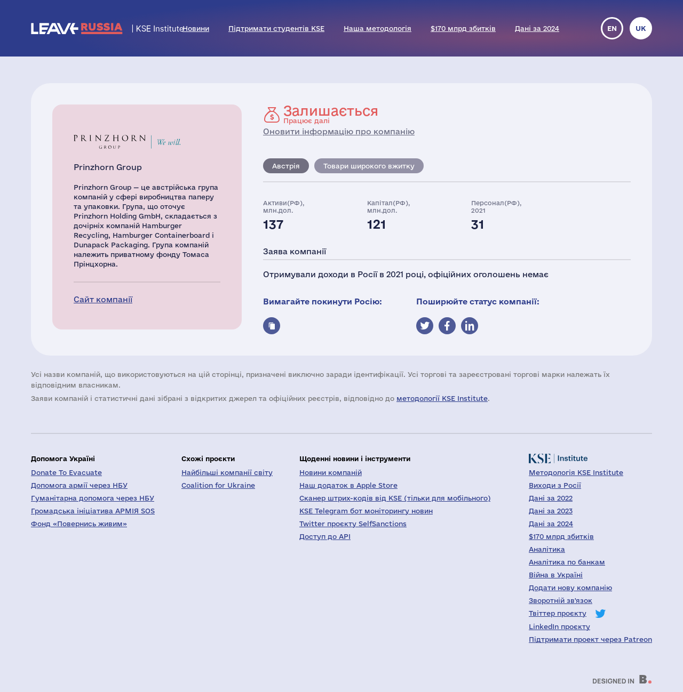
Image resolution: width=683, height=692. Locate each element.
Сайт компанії (103, 299)
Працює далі (330, 114)
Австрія (286, 166)
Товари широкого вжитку (369, 166)
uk (641, 28)
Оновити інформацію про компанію (339, 131)
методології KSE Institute (442, 398)
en (612, 28)
